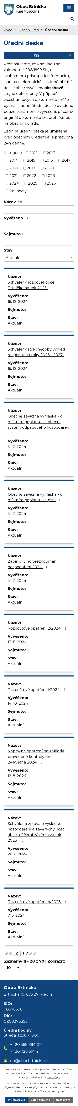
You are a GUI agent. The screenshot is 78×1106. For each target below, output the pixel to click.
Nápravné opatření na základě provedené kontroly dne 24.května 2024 (36, 757)
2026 (51, 183)
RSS (52, 55)
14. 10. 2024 (18, 703)
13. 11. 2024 (17, 642)
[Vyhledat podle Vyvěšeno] (39, 226)
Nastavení (63, 1099)
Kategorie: (13, 152)
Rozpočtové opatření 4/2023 (38, 902)
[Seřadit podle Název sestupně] (21, 203)
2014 (13, 160)
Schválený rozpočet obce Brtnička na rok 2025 (31, 285)
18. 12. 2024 (18, 301)
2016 (49, 160)
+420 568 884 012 (26, 1044)
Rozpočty (18, 191)
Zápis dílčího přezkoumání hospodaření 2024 (33, 564)
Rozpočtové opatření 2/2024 (38, 628)
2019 (31, 168)
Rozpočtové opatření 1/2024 (37, 689)
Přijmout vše (16, 1099)
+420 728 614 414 (26, 1051)
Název (11, 202)
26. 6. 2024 (17, 854)
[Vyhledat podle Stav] (39, 258)
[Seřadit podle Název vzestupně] (21, 201)
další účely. (53, 1077)
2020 (49, 168)
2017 (66, 160)
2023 (50, 175)
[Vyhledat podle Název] (39, 209)
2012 (33, 152)
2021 (13, 175)
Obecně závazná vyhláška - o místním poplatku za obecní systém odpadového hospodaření (39, 424)
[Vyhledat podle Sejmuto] (39, 242)
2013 (51, 152)
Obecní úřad (29, 30)
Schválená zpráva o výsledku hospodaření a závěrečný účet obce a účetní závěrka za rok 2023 (36, 832)
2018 (13, 168)
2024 (14, 183)
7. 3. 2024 (16, 915)
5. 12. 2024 (17, 446)
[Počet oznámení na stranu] (12, 967)
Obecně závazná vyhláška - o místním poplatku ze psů (35, 497)
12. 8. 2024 (17, 776)
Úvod (8, 30)
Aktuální (16, 323)
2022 (31, 175)
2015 (31, 160)
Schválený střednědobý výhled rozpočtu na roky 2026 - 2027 (39, 352)
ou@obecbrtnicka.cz (26, 1060)
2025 (32, 183)
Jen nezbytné (40, 1099)
